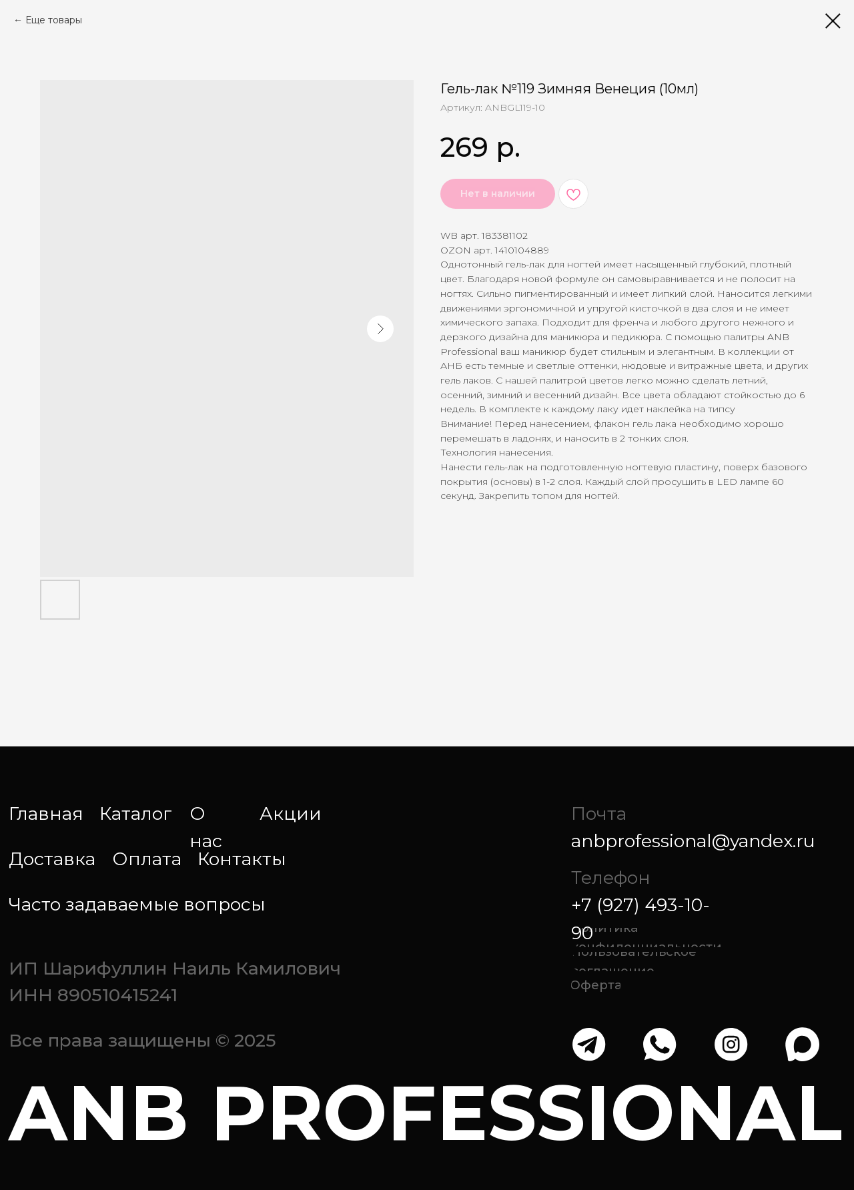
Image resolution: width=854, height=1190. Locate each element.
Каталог (135, 813)
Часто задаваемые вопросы (137, 904)
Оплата (146, 859)
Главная (46, 813)
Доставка (52, 859)
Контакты (241, 859)
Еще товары (53, 20)
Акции (291, 813)
